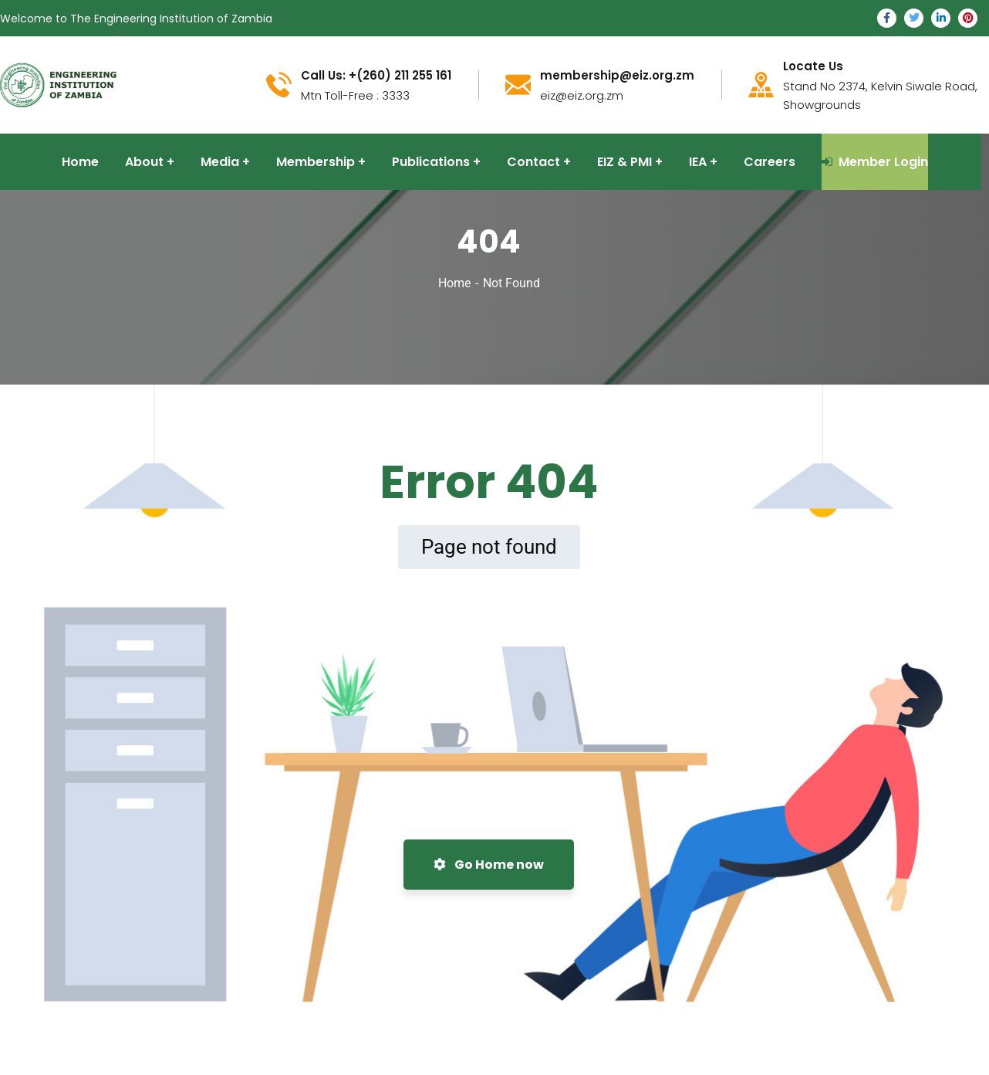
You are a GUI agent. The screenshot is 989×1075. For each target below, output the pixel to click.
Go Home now (489, 864)
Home (454, 283)
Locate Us (813, 66)
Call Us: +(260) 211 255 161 (376, 75)
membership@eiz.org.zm (617, 75)
